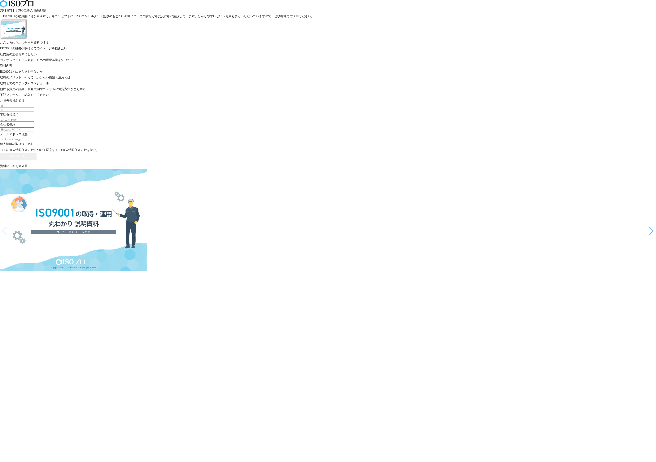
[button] (651, 231)
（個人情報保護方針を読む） (79, 150)
